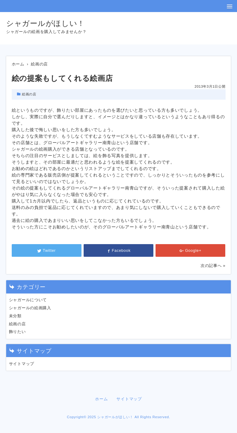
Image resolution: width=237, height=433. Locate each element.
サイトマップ (21, 364)
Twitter (46, 250)
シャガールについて (28, 300)
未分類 (15, 316)
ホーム (101, 399)
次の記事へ (211, 266)
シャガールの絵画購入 (30, 308)
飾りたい (17, 332)
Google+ (191, 250)
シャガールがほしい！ (45, 23)
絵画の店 (29, 94)
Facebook (118, 250)
